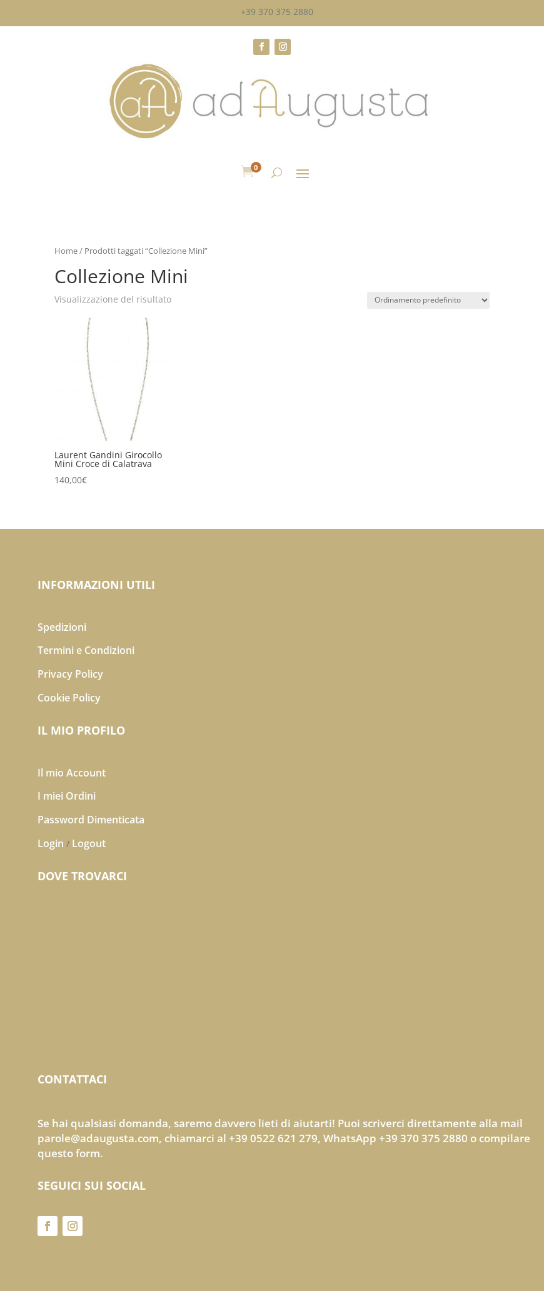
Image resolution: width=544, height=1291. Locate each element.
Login (51, 843)
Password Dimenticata (91, 819)
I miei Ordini (67, 796)
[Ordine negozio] (428, 300)
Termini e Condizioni (86, 650)
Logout (89, 843)
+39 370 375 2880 (277, 12)
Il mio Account (72, 773)
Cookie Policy (69, 698)
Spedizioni (62, 627)
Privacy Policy (70, 674)
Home (66, 250)
